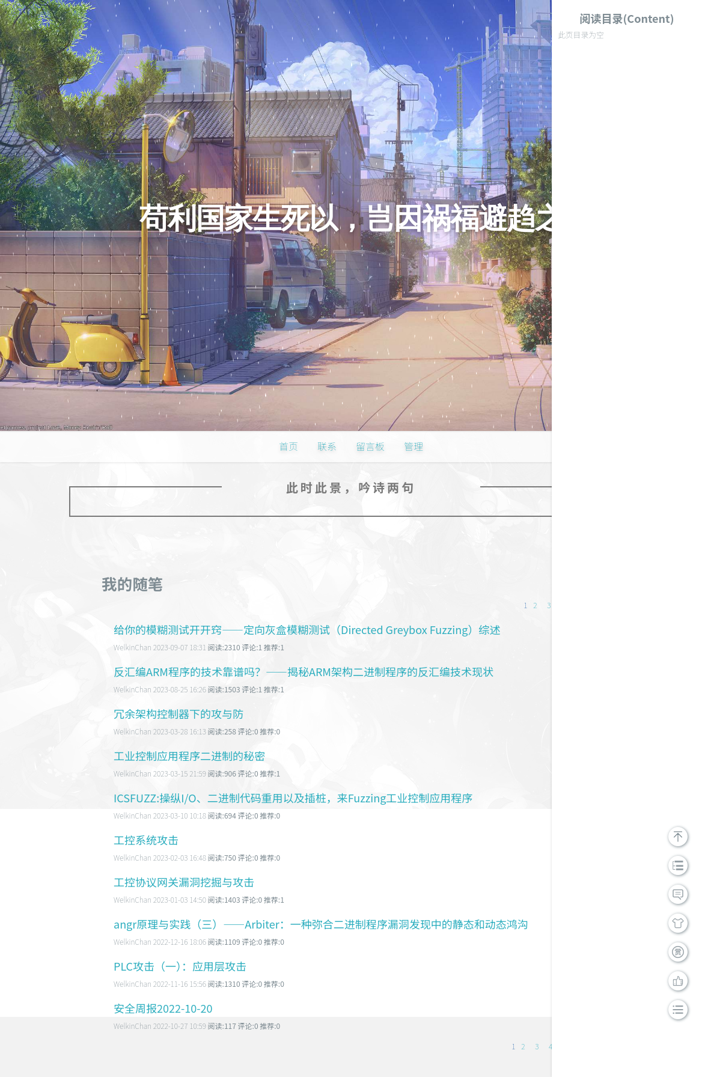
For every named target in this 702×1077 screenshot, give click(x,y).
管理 (413, 446)
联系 (327, 446)
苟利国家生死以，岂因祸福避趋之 (351, 219)
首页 (288, 446)
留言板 (370, 446)
